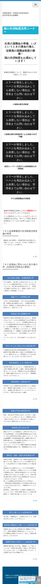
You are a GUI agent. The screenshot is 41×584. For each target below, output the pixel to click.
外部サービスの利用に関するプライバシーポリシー (21, 575)
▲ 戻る (35, 256)
